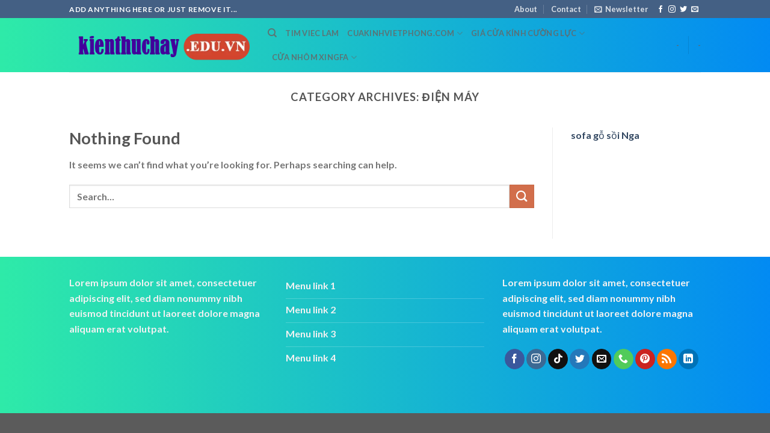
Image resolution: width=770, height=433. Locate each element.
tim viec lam (312, 33)
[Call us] (623, 359)
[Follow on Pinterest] (645, 359)
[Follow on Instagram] (672, 9)
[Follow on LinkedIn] (688, 359)
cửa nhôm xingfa (314, 57)
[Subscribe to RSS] (667, 359)
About (525, 9)
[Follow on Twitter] (683, 9)
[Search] (272, 33)
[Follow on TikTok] (558, 359)
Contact (566, 9)
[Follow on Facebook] (660, 9)
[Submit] (522, 196)
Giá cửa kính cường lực (528, 33)
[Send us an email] (694, 9)
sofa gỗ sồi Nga (605, 135)
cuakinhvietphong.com (405, 33)
